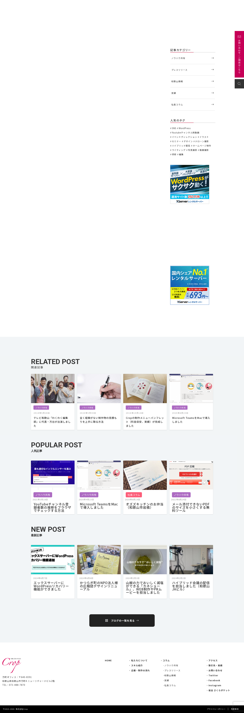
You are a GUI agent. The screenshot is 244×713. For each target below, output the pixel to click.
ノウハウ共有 (36, 49)
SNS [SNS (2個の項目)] (174, 128)
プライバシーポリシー (216, 709)
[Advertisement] (192, 235)
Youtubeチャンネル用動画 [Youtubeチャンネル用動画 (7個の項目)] (185, 132)
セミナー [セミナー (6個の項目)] (176, 141)
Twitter (213, 675)
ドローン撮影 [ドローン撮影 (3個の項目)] (202, 141)
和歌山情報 (177, 81)
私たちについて (141, 4)
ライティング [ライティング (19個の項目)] (179, 150)
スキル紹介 (137, 665)
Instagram (215, 685)
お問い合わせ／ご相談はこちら (239, 56)
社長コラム (177, 104)
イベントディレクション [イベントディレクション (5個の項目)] (184, 136)
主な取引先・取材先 (173, 4)
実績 (156, 4)
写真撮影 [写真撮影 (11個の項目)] (192, 150)
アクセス (215, 4)
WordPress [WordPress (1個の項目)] (185, 128)
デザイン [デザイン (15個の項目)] (188, 141)
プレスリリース (179, 69)
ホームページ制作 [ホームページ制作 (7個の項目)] (202, 145)
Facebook (214, 680)
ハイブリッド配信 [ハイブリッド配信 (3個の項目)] (181, 145)
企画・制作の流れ (197, 4)
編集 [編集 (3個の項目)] (181, 154)
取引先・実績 (216, 665)
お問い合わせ (231, 4)
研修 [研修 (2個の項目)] (174, 154)
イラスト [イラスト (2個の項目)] (204, 136)
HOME (108, 660)
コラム (166, 660)
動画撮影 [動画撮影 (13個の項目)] (204, 150)
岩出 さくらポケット (219, 690)
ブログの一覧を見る (123, 620)
